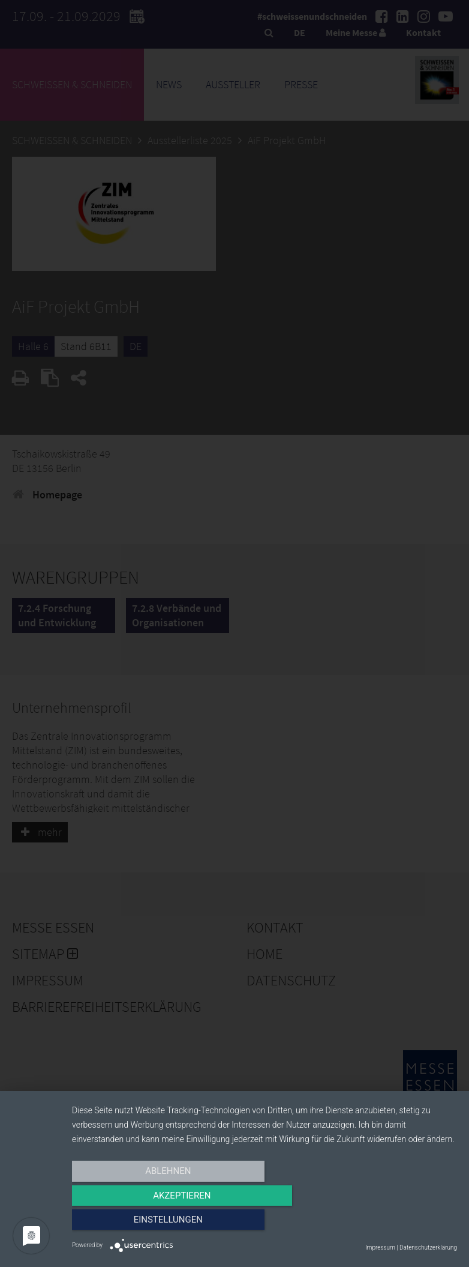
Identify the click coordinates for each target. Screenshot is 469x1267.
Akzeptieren (264, 1223)
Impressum (380, 1247)
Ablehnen (129, 1223)
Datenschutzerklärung (428, 1247)
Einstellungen (399, 1223)
